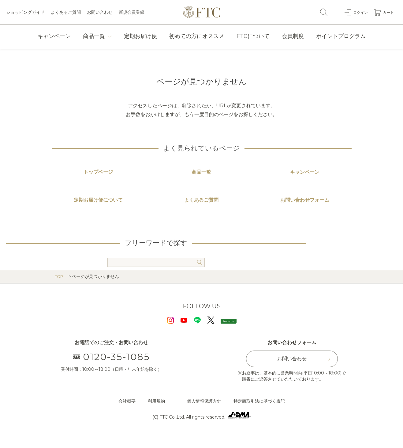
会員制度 (293, 36)
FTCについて (253, 36)
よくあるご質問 (66, 12)
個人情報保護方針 (204, 414)
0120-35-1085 (111, 369)
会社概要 (127, 414)
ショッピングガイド (25, 12)
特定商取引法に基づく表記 (259, 414)
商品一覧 (94, 36)
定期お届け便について (98, 209)
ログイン (357, 12)
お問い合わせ (100, 12)
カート (387, 12)
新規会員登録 (131, 12)
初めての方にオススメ (196, 36)
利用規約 (156, 414)
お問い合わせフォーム (304, 209)
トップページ (98, 175)
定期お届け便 (140, 36)
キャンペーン (54, 36)
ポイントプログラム (341, 36)
